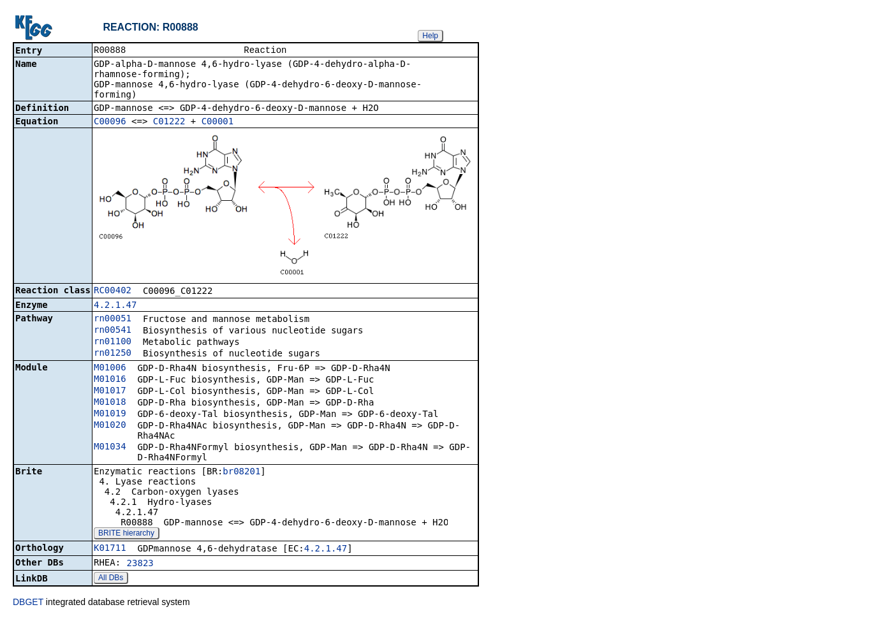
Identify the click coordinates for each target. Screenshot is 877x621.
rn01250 (112, 354)
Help (430, 35)
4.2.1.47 (115, 306)
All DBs (110, 578)
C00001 (218, 122)
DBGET (28, 603)
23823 (140, 564)
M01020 (110, 426)
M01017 (110, 391)
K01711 (110, 549)
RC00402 (112, 291)
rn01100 (112, 342)
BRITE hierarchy (126, 534)
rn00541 (112, 331)
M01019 (110, 414)
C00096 (110, 122)
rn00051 (112, 319)
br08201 (241, 472)
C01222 (169, 122)
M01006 (110, 368)
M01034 (110, 447)
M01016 (110, 380)
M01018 (110, 403)
